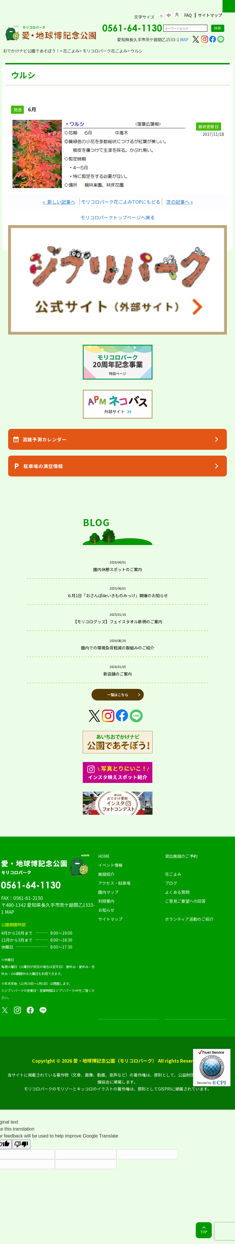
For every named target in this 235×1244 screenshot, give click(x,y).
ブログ (171, 883)
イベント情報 (110, 865)
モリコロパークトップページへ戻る (117, 217)
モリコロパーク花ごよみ (104, 51)
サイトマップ (210, 15)
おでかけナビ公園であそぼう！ (31, 51)
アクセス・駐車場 (114, 883)
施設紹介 (106, 874)
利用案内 (106, 901)
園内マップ (108, 892)
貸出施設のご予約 (181, 856)
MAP (184, 39)
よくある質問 (177, 892)
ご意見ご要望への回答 (185, 901)
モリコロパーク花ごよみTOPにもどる (120, 201)
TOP (203, 1231)
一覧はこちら (117, 694)
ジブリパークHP (67, 990)
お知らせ (106, 910)
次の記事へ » (179, 201)
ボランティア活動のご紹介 (189, 919)
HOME (104, 856)
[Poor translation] (21, 1144)
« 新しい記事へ (59, 201)
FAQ (188, 15)
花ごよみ (71, 51)
